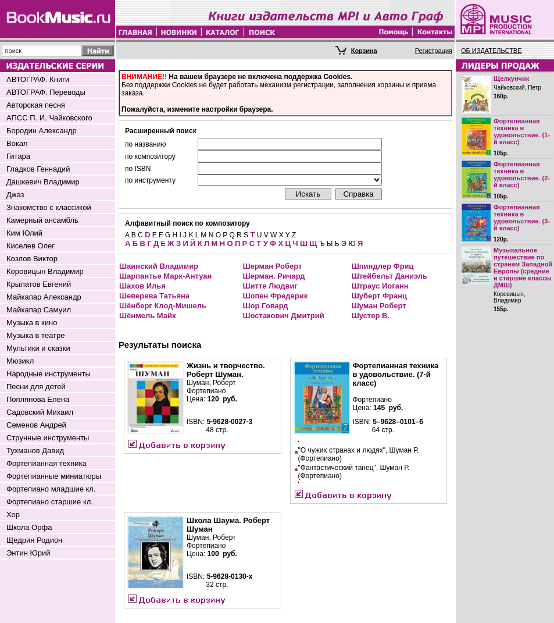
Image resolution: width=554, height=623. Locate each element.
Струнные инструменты (47, 437)
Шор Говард (265, 305)
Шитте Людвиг (269, 286)
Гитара (18, 156)
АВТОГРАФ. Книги (37, 79)
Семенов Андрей (36, 425)
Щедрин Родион (34, 540)
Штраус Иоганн (380, 286)
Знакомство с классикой (48, 207)
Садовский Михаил (39, 412)
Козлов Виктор (32, 258)
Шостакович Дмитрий (283, 315)
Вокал (17, 143)
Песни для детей (36, 386)
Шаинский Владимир (158, 266)
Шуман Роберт (379, 305)
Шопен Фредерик (275, 295)
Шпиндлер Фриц (383, 266)
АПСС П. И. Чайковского (49, 117)
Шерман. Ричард (273, 276)
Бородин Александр (41, 130)
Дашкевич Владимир (43, 181)
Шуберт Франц (379, 295)
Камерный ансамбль (42, 220)
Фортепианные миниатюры (53, 476)
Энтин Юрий (28, 553)
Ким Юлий (24, 233)
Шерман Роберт (272, 266)
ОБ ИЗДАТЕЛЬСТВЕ (491, 50)
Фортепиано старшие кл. (49, 501)
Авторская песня (35, 105)
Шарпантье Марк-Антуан (165, 276)
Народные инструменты (48, 373)
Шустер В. (370, 315)
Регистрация (433, 50)
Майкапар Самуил (38, 309)
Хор (13, 514)
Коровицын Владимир (45, 271)
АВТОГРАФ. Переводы (45, 92)
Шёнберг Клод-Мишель (162, 305)
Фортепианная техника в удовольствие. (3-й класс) (522, 218)
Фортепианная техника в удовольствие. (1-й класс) (522, 131)
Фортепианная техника (46, 463)
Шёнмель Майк (147, 315)
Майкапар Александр (43, 297)
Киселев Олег (30, 245)
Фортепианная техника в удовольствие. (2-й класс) (522, 174)
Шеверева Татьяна (154, 295)
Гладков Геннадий (38, 169)
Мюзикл (20, 361)
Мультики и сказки (38, 348)
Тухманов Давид (35, 450)
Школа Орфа (29, 527)
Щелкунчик (511, 78)
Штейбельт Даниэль (389, 276)
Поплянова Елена (37, 399)
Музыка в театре (35, 335)
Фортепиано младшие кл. (51, 489)
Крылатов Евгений (38, 284)
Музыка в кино (31, 322)
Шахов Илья (142, 286)
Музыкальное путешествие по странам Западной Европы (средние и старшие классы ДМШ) (523, 268)
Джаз (15, 194)
